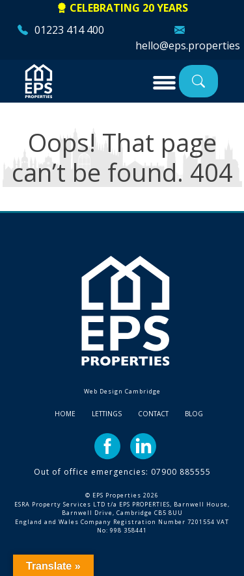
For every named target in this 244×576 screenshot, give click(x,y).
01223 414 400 (69, 30)
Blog (194, 413)
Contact (153, 413)
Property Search (198, 81)
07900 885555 (181, 471)
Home (65, 413)
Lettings (107, 413)
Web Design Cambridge (122, 391)
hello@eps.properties (187, 45)
